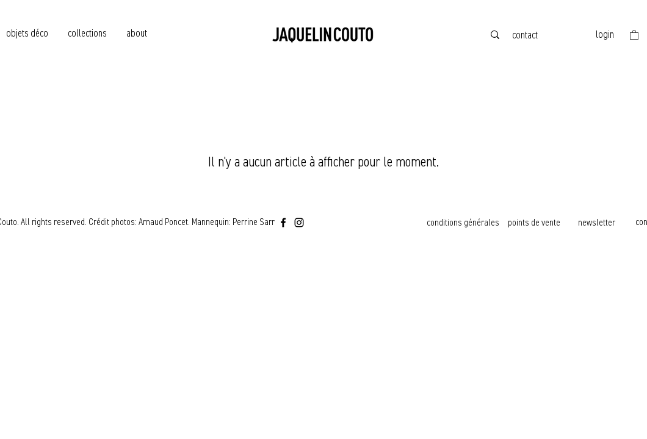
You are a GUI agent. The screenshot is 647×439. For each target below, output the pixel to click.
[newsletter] (597, 222)
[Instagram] (299, 222)
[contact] (526, 35)
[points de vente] (535, 222)
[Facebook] (283, 222)
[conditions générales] (464, 222)
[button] (634, 34)
